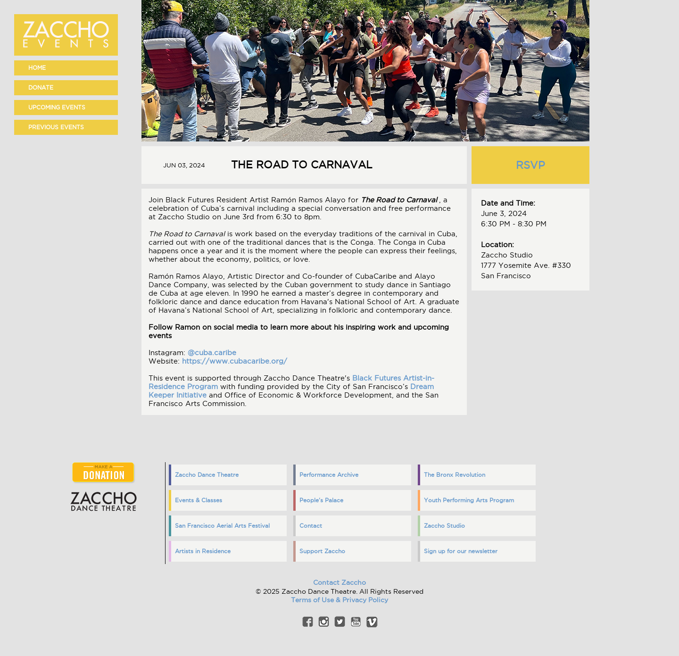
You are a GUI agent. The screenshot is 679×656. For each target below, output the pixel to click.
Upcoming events (56, 107)
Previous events (56, 127)
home (37, 68)
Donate (40, 87)
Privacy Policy (365, 600)
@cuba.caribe (212, 353)
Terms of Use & (316, 600)
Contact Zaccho (339, 582)
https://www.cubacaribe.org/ (234, 361)
